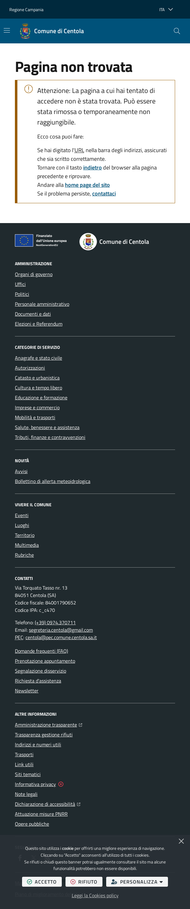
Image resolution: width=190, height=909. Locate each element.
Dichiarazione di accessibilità (47, 803)
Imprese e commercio (37, 407)
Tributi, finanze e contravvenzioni (50, 437)
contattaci (104, 193)
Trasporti (24, 754)
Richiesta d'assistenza (38, 680)
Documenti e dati (33, 314)
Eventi (22, 515)
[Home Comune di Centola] (51, 31)
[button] (177, 31)
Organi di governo (33, 274)
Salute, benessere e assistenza (47, 427)
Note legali (26, 794)
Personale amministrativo (42, 304)
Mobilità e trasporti (35, 417)
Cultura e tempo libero (38, 387)
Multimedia (27, 545)
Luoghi (22, 525)
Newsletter (26, 690)
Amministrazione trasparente (48, 724)
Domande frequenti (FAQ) (41, 651)
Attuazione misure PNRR (41, 814)
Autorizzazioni (30, 367)
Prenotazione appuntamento (45, 661)
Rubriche (24, 555)
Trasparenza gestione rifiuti (44, 734)
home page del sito (87, 185)
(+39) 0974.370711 (55, 622)
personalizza (139, 881)
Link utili (24, 764)
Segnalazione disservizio (40, 670)
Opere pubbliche (32, 824)
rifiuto (86, 881)
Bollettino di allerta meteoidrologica (52, 481)
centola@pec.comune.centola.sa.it (61, 637)
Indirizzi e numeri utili (38, 744)
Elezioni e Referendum (38, 323)
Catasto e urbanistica (37, 377)
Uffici (20, 284)
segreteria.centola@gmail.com (61, 630)
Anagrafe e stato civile (38, 358)
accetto (44, 881)
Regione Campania (26, 9)
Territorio (24, 535)
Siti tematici (28, 774)
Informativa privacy (35, 784)
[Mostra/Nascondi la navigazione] (7, 30)
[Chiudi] (181, 841)
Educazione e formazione (41, 397)
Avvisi (21, 471)
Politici (22, 294)
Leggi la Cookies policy (95, 895)
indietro (92, 167)
